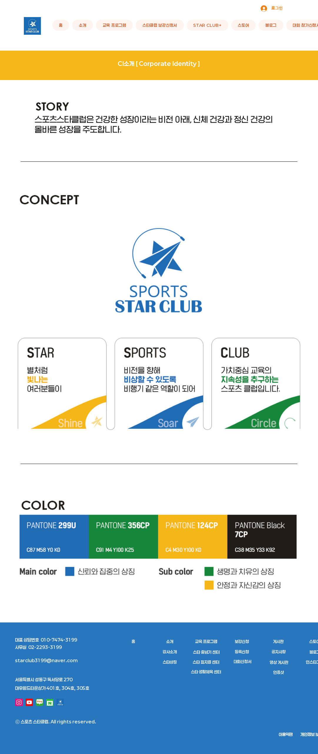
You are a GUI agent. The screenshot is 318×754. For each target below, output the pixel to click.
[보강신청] (242, 641)
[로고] (60, 702)
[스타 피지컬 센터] (206, 662)
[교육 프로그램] (206, 641)
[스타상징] (170, 662)
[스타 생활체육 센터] (206, 672)
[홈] (133, 641)
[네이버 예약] (50, 702)
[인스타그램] (19, 702)
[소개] (170, 641)
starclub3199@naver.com (46, 660)
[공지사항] (279, 652)
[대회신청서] (242, 661)
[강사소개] (170, 652)
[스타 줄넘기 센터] (206, 652)
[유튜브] (29, 702)
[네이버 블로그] (39, 702)
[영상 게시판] (279, 662)
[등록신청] (242, 652)
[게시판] (278, 641)
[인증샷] (279, 672)
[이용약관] (285, 734)
